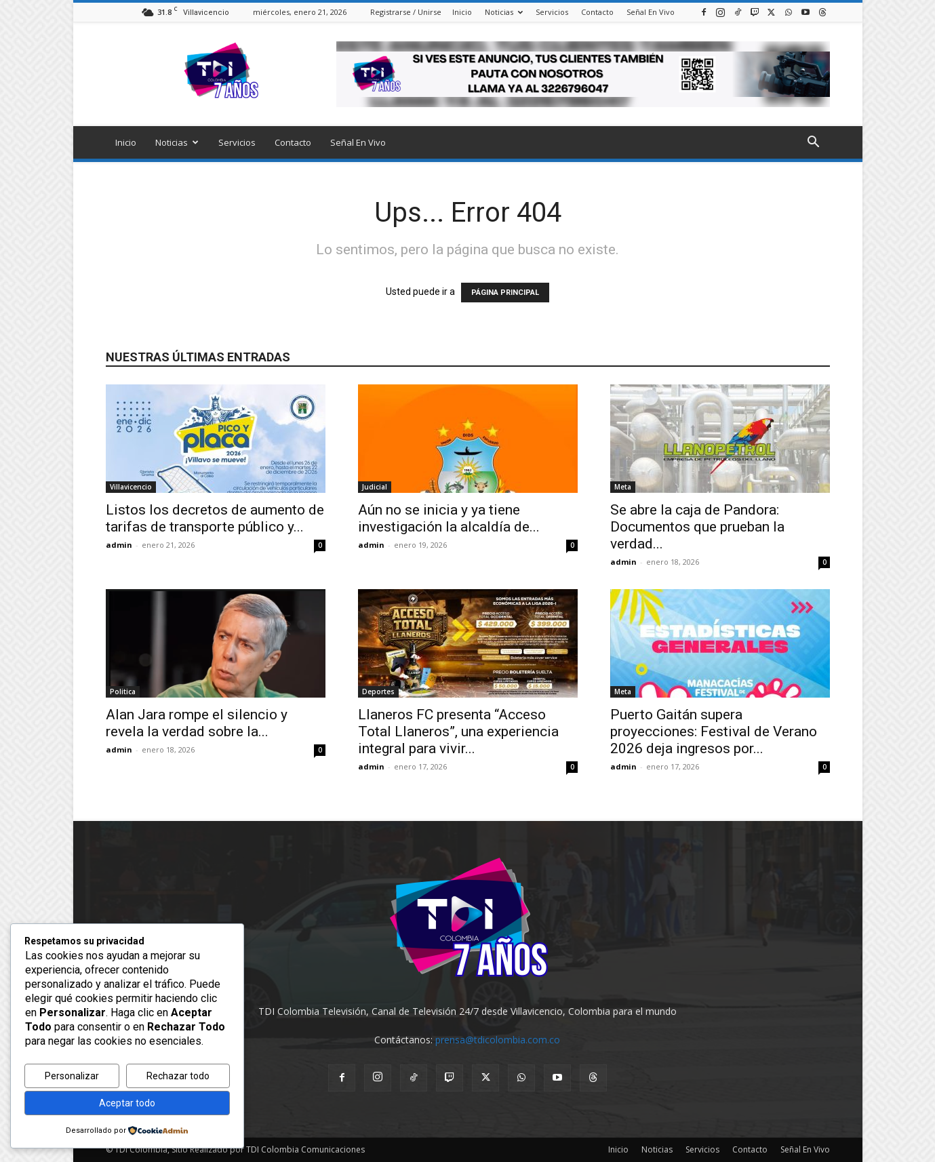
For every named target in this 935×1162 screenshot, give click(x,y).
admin (119, 545)
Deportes (378, 691)
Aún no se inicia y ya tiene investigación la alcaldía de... (449, 518)
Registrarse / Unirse (405, 12)
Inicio (462, 12)
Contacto (597, 12)
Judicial (374, 487)
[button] (813, 143)
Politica (123, 691)
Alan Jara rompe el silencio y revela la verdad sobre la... (196, 723)
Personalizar (72, 1075)
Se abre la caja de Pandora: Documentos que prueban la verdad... (697, 527)
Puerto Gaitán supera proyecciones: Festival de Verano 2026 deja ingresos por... (713, 731)
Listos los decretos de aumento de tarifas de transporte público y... (215, 518)
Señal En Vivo (650, 12)
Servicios (552, 12)
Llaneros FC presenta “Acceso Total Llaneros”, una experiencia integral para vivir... (458, 731)
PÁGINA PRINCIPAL (505, 292)
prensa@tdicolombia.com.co (497, 1039)
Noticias (504, 12)
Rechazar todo (178, 1075)
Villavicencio (131, 487)
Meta (622, 487)
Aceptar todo (127, 1103)
